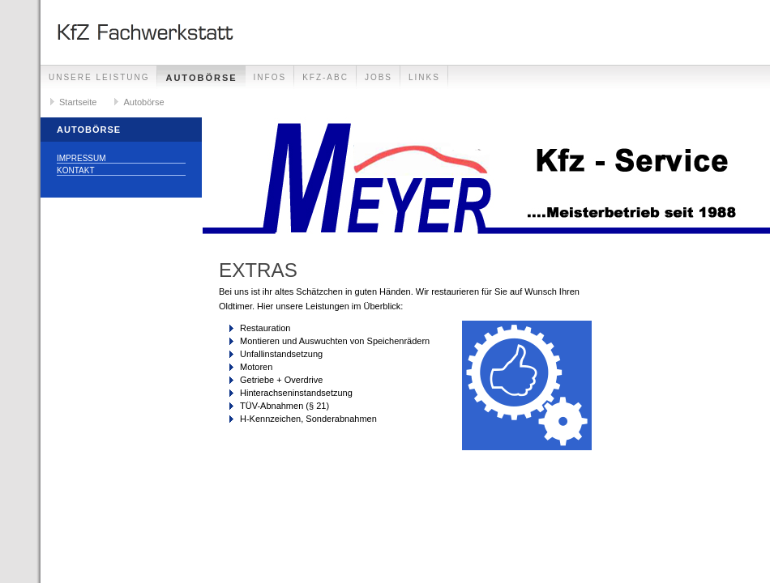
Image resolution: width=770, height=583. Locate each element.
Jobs (378, 77)
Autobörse (201, 78)
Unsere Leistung (99, 77)
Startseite (77, 102)
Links (424, 77)
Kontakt (75, 170)
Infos (270, 77)
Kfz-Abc (325, 77)
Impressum (81, 158)
